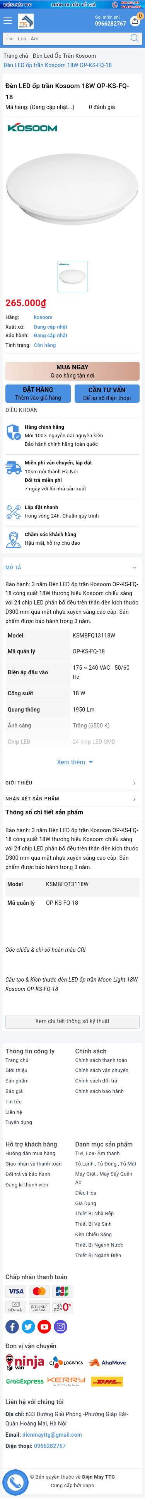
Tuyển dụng (18, 1122)
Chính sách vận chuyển (102, 1070)
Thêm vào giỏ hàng (38, 393)
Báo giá (14, 1091)
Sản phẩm (17, 1081)
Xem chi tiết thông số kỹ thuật (72, 1021)
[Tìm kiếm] (134, 39)
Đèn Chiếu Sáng (93, 1234)
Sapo (88, 1485)
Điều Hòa (86, 1193)
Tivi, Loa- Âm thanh (97, 1153)
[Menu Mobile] (8, 19)
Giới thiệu (16, 1070)
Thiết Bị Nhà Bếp (94, 1213)
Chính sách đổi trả (96, 1081)
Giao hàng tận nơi (72, 370)
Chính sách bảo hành (99, 1091)
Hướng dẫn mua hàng (30, 1153)
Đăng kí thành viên (26, 1185)
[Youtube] (44, 1326)
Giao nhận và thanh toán (33, 1164)
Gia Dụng (86, 1203)
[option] (72, 187)
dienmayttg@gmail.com (52, 1435)
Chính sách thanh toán (101, 1060)
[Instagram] (60, 1326)
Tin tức (13, 1102)
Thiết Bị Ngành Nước (99, 1245)
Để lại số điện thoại (107, 393)
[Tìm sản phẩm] (65, 39)
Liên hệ (13, 1112)
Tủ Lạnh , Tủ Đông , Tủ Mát (105, 1164)
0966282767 (50, 1446)
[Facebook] (12, 1326)
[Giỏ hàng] (135, 21)
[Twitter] (28, 1326)
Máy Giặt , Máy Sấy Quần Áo (104, 1178)
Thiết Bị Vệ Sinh (93, 1224)
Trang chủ (17, 1060)
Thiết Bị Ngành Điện (98, 1255)
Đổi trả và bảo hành (27, 1174)
